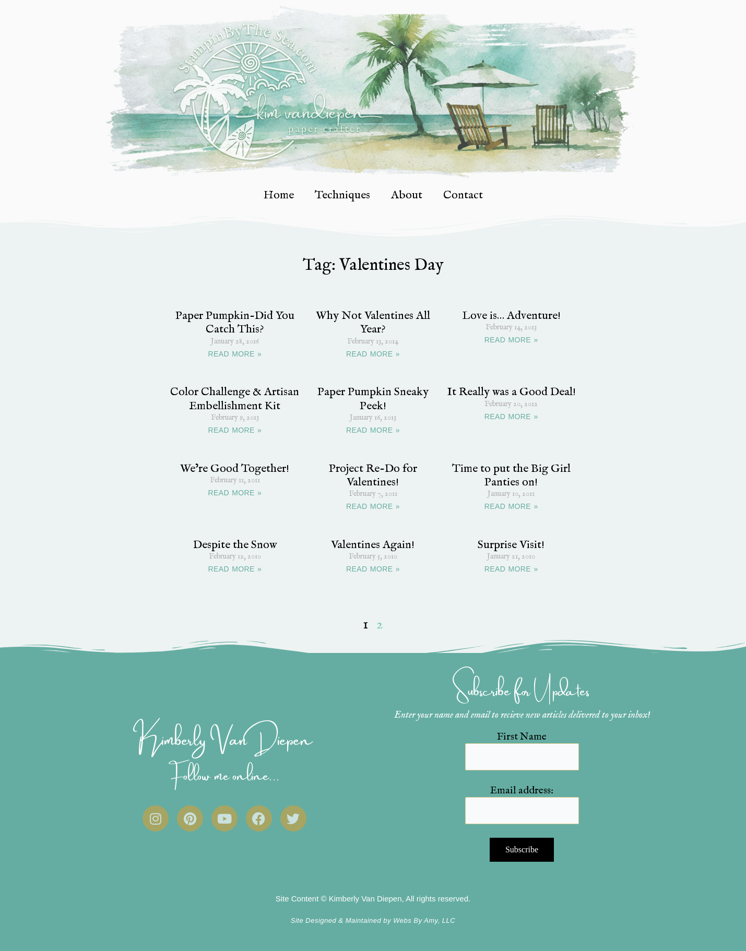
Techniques (342, 195)
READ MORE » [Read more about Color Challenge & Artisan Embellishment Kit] (235, 430)
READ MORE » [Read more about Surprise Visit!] (511, 569)
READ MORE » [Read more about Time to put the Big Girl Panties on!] (511, 506)
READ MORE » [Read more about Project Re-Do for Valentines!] (373, 506)
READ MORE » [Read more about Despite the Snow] (235, 569)
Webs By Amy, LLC (424, 920)
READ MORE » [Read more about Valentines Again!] (373, 569)
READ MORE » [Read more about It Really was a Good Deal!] (511, 416)
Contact (463, 195)
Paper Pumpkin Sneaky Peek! (373, 399)
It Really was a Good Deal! (511, 392)
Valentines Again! (373, 545)
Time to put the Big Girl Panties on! (511, 475)
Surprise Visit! (511, 545)
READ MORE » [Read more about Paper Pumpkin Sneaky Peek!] (373, 430)
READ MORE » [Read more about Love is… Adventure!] (511, 340)
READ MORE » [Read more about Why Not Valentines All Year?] (373, 354)
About (406, 195)
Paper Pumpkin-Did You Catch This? (234, 322)
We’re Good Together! (234, 468)
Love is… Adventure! (511, 315)
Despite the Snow (235, 545)
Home (279, 195)
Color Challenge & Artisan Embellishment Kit (234, 399)
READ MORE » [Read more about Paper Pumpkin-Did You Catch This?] (235, 354)
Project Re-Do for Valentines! (373, 475)
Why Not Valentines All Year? (373, 322)
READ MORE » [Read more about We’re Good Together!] (235, 493)
